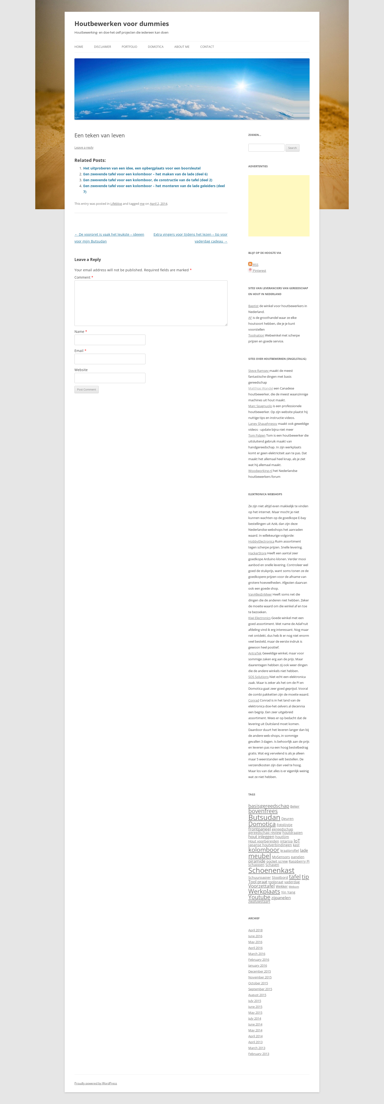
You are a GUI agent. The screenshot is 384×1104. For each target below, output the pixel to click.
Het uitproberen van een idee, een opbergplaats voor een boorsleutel (142, 168)
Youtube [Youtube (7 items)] (259, 897)
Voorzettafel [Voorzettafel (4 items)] (261, 886)
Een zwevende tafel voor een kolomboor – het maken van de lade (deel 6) (145, 174)
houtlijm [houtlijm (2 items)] (282, 836)
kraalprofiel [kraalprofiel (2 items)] (289, 850)
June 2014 (255, 1024)
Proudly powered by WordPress (95, 1083)
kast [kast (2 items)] (296, 845)
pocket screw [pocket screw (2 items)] (277, 861)
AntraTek (255, 653)
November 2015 (260, 977)
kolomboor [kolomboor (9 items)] (263, 849)
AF (250, 317)
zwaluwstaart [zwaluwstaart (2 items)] (259, 901)
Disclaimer (102, 47)
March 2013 (256, 1048)
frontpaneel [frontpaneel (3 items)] (259, 829)
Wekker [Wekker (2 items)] (282, 886)
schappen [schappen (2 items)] (256, 864)
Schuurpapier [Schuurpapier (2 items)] (259, 877)
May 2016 (255, 942)
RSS (253, 264)
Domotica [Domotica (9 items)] (262, 824)
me (142, 203)
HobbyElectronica (261, 541)
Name (80, 331)
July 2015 (254, 1001)
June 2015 (255, 1006)
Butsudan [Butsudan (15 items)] (264, 817)
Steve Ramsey (258, 370)
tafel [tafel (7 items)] (295, 877)
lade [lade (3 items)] (304, 850)
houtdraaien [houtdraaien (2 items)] (292, 832)
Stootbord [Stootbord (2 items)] (280, 877)
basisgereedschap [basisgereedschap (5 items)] (268, 805)
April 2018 (255, 930)
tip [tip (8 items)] (305, 877)
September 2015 (260, 989)
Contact (207, 47)
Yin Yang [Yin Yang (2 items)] (288, 892)
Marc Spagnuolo (260, 406)
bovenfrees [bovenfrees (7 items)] (263, 811)
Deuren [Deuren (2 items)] (287, 818)
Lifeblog (116, 203)
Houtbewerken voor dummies (121, 23)
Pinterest (257, 270)
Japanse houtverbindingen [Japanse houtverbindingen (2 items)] (270, 845)
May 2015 (255, 1012)
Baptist (253, 306)
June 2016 (255, 936)
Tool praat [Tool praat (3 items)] (257, 881)
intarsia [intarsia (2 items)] (286, 841)
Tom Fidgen (256, 435)
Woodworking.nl (260, 470)
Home (78, 47)
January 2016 (257, 965)
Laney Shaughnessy (262, 423)
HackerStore (257, 553)
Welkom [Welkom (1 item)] (294, 886)
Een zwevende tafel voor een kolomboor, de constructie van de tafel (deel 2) (147, 180)
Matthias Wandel (260, 388)
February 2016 (258, 959)
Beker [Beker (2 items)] (295, 806)
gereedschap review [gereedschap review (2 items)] (264, 832)
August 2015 (257, 995)
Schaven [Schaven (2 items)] (272, 864)
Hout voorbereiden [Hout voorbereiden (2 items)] (263, 841)
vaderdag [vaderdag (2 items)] (292, 882)
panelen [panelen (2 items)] (297, 857)
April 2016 (255, 948)
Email (80, 350)
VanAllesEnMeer (260, 594)
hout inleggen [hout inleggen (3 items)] (261, 836)
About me (182, 47)
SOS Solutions (258, 677)
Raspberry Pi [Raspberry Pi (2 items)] (299, 861)
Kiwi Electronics (259, 618)
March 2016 (256, 953)
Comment (83, 277)
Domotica (156, 47)
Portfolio (129, 47)
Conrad (253, 700)
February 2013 (258, 1054)
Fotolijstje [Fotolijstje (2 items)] (284, 824)
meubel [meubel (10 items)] (259, 856)
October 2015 (258, 983)
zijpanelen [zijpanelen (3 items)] (281, 897)
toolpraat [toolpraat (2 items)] (275, 882)
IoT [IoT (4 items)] (297, 841)
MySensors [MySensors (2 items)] (281, 857)
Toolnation (256, 335)
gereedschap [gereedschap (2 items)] (282, 829)
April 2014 (255, 1036)
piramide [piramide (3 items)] (256, 861)
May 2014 (255, 1030)
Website (81, 369)
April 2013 (255, 1042)
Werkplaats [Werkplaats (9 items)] (264, 891)
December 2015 (259, 971)
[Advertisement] (279, 205)
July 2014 (254, 1018)
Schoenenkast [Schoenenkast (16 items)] (271, 870)
